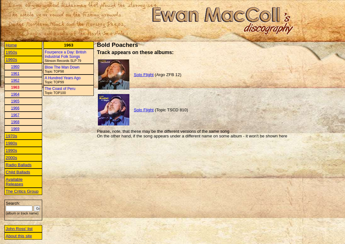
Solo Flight (144, 74)
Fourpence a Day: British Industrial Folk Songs (65, 54)
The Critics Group (22, 191)
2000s (11, 157)
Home (11, 45)
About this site (19, 236)
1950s (11, 52)
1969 (15, 129)
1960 (15, 66)
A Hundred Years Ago (63, 78)
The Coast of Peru (60, 88)
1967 (15, 115)
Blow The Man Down (62, 67)
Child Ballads (18, 172)
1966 (15, 108)
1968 (15, 122)
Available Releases (14, 181)
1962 (15, 80)
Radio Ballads (18, 165)
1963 (15, 87)
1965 (15, 101)
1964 (15, 94)
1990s (11, 150)
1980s (11, 143)
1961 (15, 73)
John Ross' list (19, 228)
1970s (11, 136)
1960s (11, 59)
